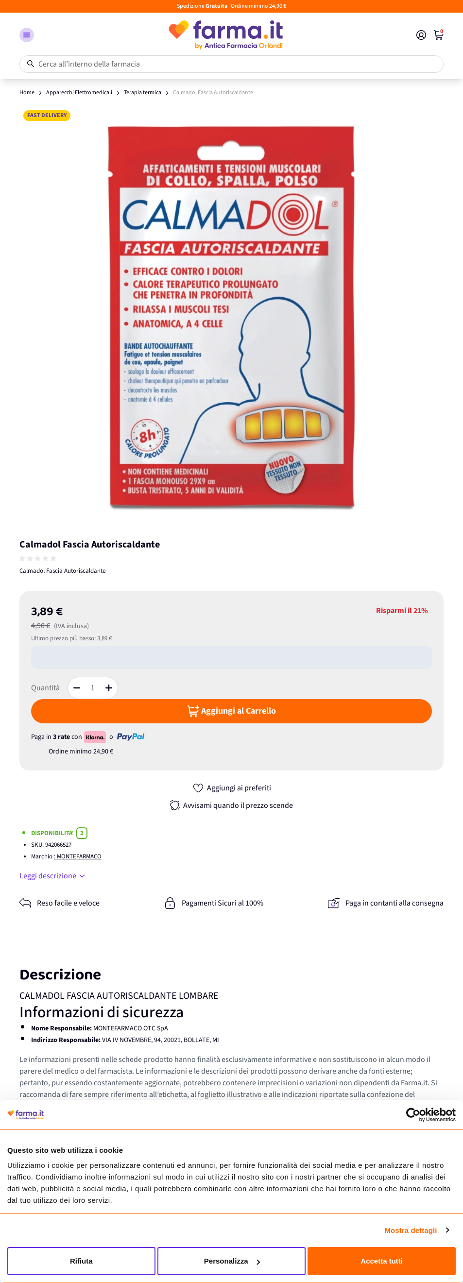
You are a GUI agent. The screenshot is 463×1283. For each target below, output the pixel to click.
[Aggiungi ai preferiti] (231, 788)
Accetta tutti (381, 1261)
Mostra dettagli (410, 1230)
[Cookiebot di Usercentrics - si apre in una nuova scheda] (413, 1115)
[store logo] (225, 35)
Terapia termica (142, 92)
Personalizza (232, 1261)
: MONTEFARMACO (78, 856)
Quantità (45, 688)
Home (26, 92)
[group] (38, 559)
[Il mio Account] (421, 35)
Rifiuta (81, 1261)
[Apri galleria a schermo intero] (231, 318)
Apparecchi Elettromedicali (79, 92)
